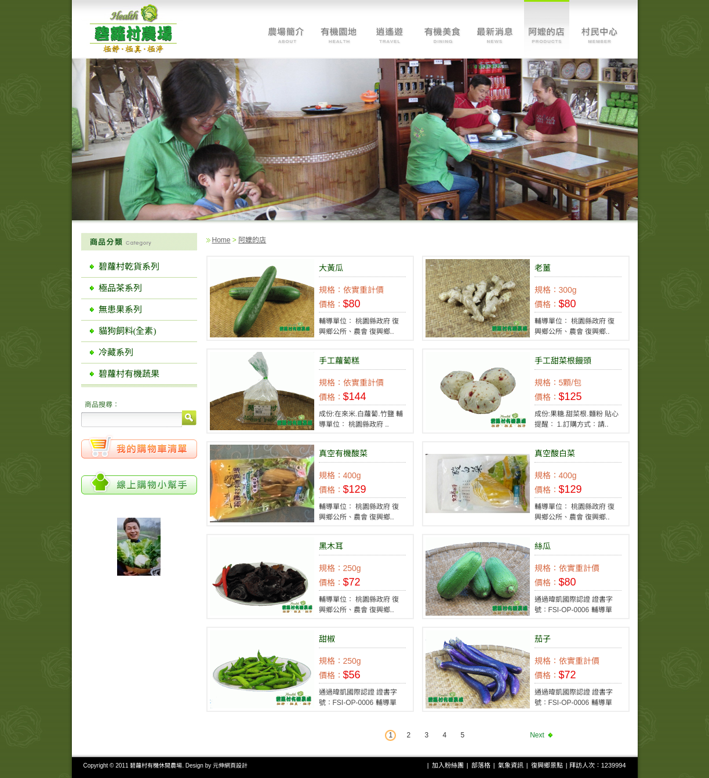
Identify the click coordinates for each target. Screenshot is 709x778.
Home (221, 240)
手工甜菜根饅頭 (563, 360)
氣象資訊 (510, 765)
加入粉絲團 (448, 765)
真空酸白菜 (555, 453)
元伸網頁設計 (230, 765)
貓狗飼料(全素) (128, 331)
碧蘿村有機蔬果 (129, 374)
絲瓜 (543, 546)
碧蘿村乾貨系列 (129, 266)
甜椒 (327, 639)
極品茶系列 (120, 288)
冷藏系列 (116, 352)
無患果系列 (120, 309)
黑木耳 (331, 546)
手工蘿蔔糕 (339, 360)
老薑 (543, 267)
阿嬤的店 (252, 240)
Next (537, 735)
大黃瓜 (331, 267)
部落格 (480, 765)
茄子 (543, 639)
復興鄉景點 (547, 765)
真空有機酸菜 (343, 453)
